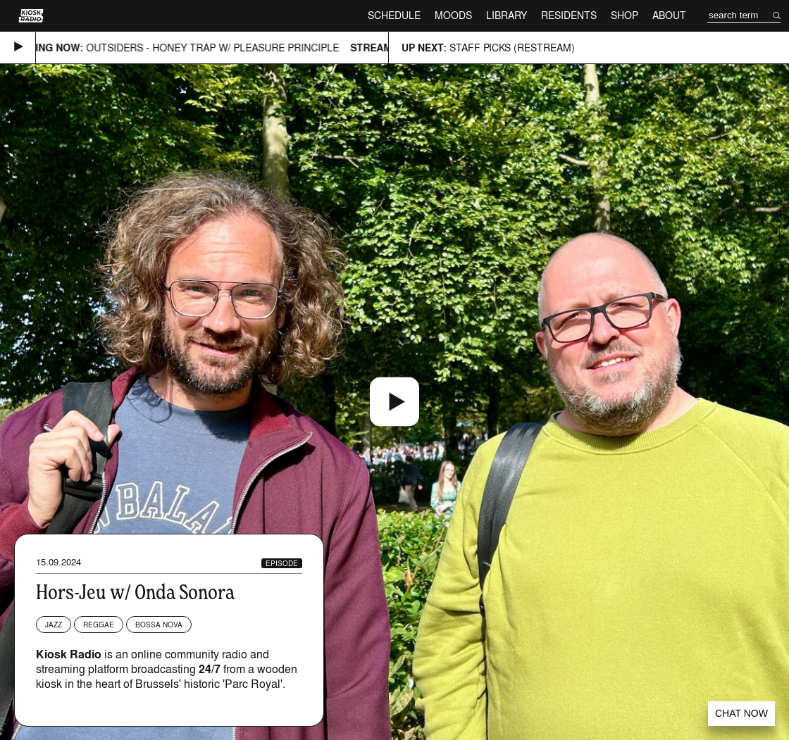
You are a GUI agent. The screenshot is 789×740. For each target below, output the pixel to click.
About (669, 15)
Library (506, 15)
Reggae (98, 624)
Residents (569, 15)
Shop (624, 15)
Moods (453, 15)
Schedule (394, 15)
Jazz (53, 624)
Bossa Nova (158, 624)
